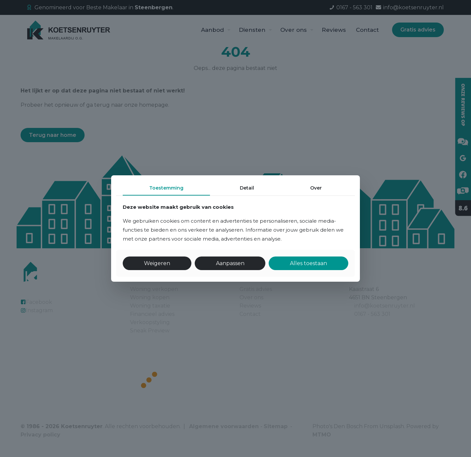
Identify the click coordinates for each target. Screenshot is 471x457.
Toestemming (166, 188)
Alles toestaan (308, 263)
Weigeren (157, 263)
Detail (247, 188)
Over (316, 188)
